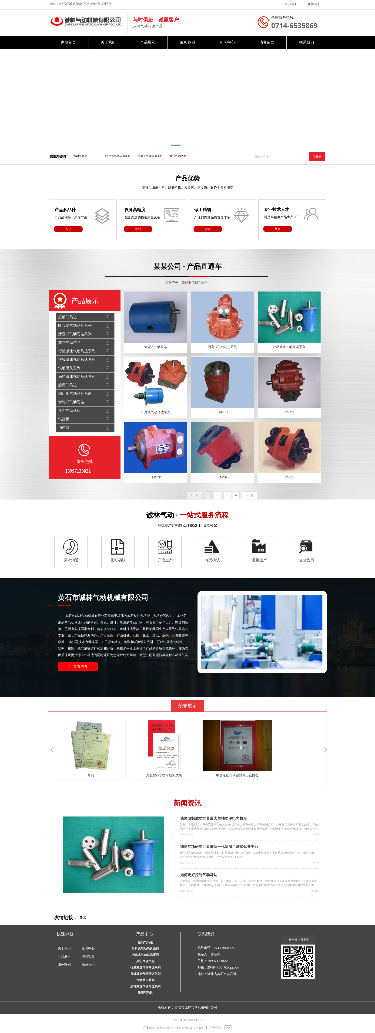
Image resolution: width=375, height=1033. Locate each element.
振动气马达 (80, 156)
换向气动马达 (69, 411)
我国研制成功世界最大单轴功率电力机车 (213, 818)
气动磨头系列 (69, 368)
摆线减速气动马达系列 (76, 360)
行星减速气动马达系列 (76, 351)
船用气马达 (67, 385)
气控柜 (63, 419)
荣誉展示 (187, 705)
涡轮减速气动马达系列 (76, 377)
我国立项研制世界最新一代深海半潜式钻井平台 (219, 847)
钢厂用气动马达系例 (75, 394)
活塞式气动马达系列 (150, 156)
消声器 (63, 428)
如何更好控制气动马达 (198, 875)
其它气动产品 (178, 156)
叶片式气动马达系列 (118, 156)
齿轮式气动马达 (71, 402)
